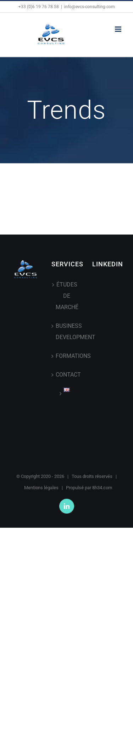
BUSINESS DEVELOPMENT (67, 331)
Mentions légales (41, 487)
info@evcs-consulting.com (89, 6)
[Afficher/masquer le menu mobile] (118, 29)
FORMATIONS (67, 356)
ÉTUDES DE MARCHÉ (67, 295)
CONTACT (67, 374)
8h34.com (102, 487)
